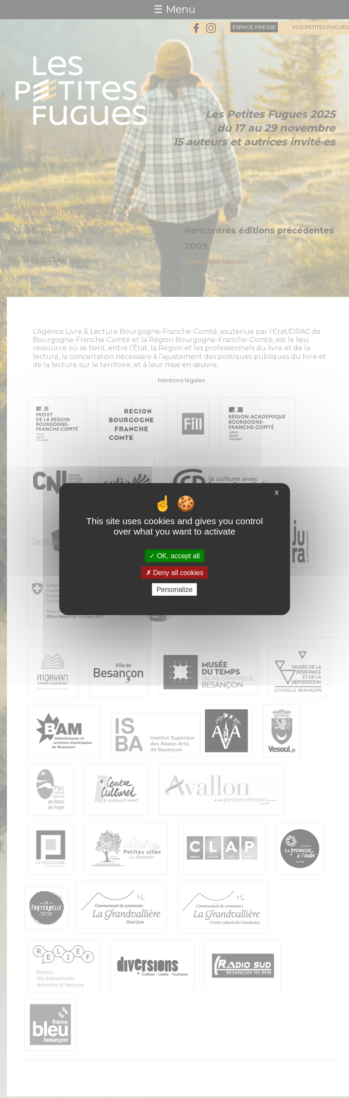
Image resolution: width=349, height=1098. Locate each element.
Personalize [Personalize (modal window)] (175, 589)
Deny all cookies (175, 572)
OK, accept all (174, 555)
